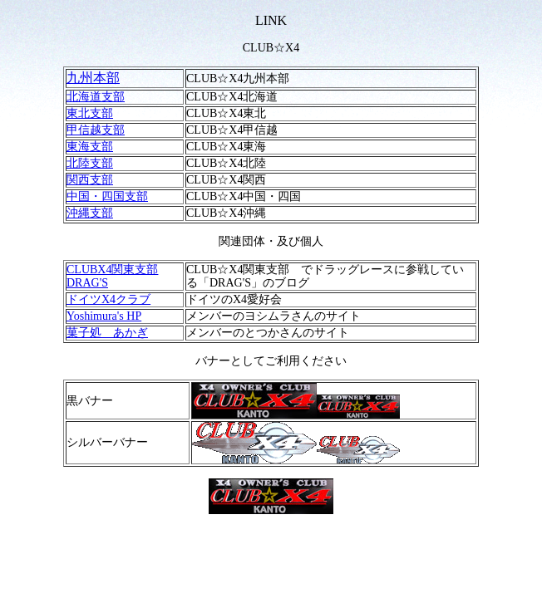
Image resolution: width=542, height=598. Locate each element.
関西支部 (90, 180)
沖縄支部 (90, 213)
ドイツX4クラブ (108, 299)
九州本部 (93, 78)
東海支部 (90, 146)
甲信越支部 (96, 130)
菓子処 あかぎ (107, 332)
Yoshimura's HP (104, 316)
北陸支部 (90, 163)
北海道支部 (96, 97)
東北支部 (90, 113)
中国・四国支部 (107, 196)
